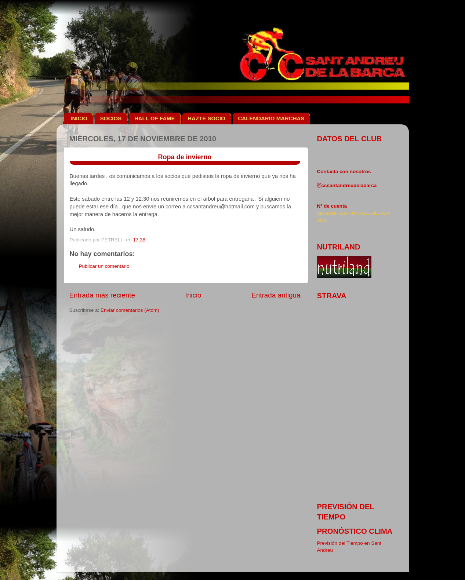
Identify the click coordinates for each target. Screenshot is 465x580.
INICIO (78, 118)
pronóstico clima (355, 531)
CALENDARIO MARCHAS (271, 118)
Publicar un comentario (104, 266)
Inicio (193, 295)
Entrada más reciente (102, 295)
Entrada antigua (275, 295)
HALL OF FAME (154, 118)
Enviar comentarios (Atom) (130, 310)
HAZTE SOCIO (206, 118)
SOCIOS (110, 118)
